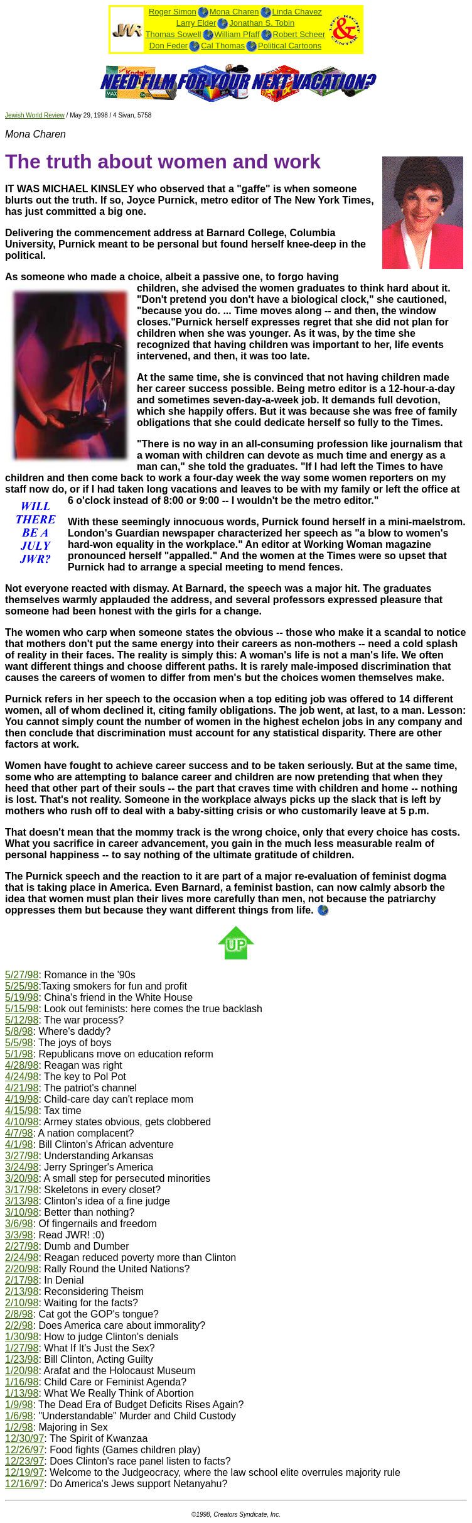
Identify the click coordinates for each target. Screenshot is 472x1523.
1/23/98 (21, 1359)
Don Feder (168, 45)
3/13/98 (21, 1201)
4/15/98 (21, 1110)
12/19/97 (24, 1472)
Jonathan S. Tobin (261, 23)
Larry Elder (196, 23)
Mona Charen (234, 11)
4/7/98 (19, 1133)
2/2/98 (19, 1325)
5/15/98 (21, 1008)
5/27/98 (21, 974)
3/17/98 (21, 1189)
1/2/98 (19, 1427)
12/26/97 (24, 1449)
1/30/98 (21, 1336)
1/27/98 (21, 1348)
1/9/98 (19, 1404)
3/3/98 (19, 1235)
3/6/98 (19, 1223)
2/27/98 (21, 1246)
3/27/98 (21, 1155)
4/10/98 (21, 1121)
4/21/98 (21, 1088)
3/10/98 (21, 1212)
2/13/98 (21, 1291)
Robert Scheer (299, 34)
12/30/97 (24, 1438)
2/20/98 (21, 1269)
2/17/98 (21, 1280)
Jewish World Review (35, 115)
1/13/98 (21, 1393)
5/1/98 (19, 1054)
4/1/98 (19, 1144)
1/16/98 (21, 1382)
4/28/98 (21, 1065)
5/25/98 (21, 986)
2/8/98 (19, 1314)
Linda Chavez (297, 11)
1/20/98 (21, 1370)
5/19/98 (21, 997)
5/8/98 (19, 1031)
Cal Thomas (223, 45)
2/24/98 (21, 1257)
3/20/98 (21, 1178)
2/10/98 (21, 1302)
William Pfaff (237, 34)
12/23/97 (24, 1461)
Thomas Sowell (173, 34)
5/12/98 (21, 1020)
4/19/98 (21, 1099)
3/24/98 (21, 1167)
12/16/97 (24, 1483)
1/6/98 (19, 1416)
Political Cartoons (289, 45)
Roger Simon (172, 11)
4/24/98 (21, 1076)
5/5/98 (19, 1042)
